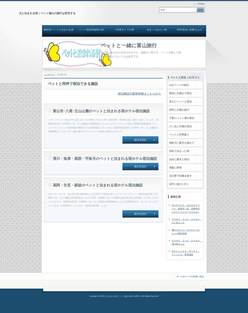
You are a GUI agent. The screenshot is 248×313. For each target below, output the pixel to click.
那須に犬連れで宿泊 (180, 93)
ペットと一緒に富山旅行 (129, 45)
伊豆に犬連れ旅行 (179, 109)
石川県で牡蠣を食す (180, 175)
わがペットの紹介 (179, 85)
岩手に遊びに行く (179, 184)
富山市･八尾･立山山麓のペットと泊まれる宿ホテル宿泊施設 (101, 111)
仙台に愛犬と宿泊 (179, 159)
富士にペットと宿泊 (180, 101)
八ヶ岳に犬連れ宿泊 (180, 126)
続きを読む (140, 140)
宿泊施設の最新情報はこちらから (139, 93)
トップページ (49, 75)
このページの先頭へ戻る (189, 276)
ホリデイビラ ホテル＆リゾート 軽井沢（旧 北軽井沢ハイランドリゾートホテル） (186, 208)
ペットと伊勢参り (179, 134)
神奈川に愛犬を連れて (181, 142)
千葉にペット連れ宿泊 (181, 118)
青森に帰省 (175, 167)
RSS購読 (201, 4)
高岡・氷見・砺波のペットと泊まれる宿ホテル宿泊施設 (98, 185)
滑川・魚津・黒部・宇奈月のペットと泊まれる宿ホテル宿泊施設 (105, 159)
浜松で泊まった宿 (179, 151)
